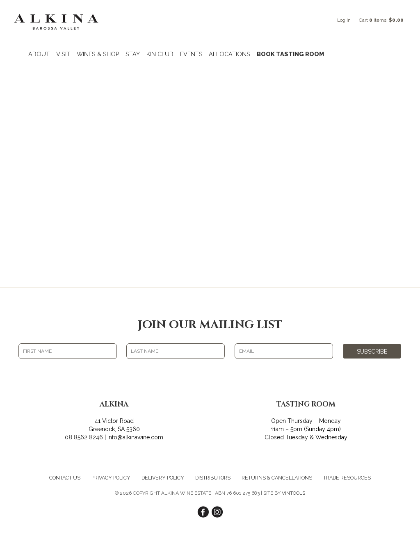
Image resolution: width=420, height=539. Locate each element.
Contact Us (64, 478)
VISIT (63, 53)
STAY (133, 53)
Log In (344, 20)
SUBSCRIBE (372, 351)
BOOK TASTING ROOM (290, 53)
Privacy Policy (110, 478)
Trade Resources (347, 478)
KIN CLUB (159, 53)
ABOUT (39, 53)
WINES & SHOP (98, 53)
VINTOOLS (293, 493)
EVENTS (191, 53)
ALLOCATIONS (229, 53)
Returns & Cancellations (277, 478)
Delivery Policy (163, 478)
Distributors (213, 478)
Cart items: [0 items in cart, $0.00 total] (381, 20)
